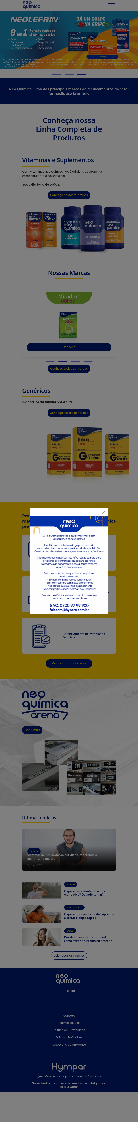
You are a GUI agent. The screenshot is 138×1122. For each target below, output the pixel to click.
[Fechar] (104, 512)
